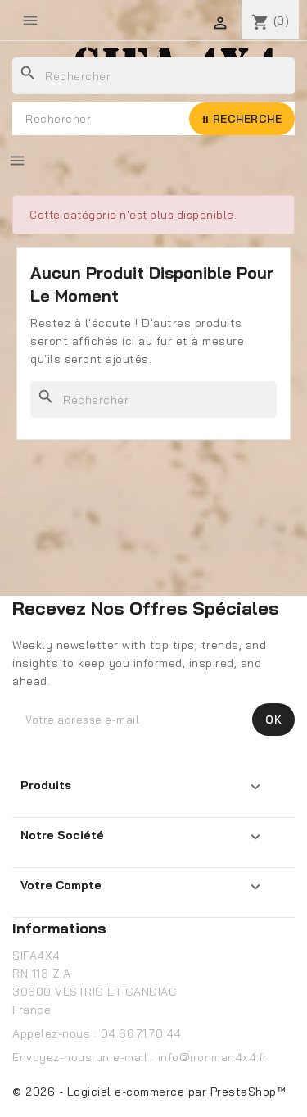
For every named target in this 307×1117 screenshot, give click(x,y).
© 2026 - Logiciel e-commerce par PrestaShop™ (149, 1091)
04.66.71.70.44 (141, 1033)
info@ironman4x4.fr (213, 1057)
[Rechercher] (153, 75)
